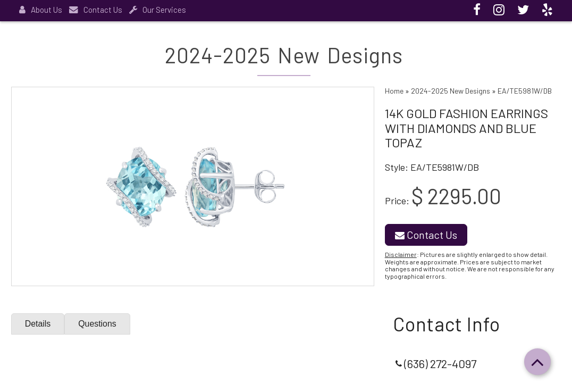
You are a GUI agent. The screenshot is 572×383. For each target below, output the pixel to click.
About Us (40, 9)
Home (394, 90)
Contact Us (95, 9)
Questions (98, 323)
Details (38, 323)
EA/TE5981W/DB (525, 90)
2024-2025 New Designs (450, 90)
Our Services (157, 9)
